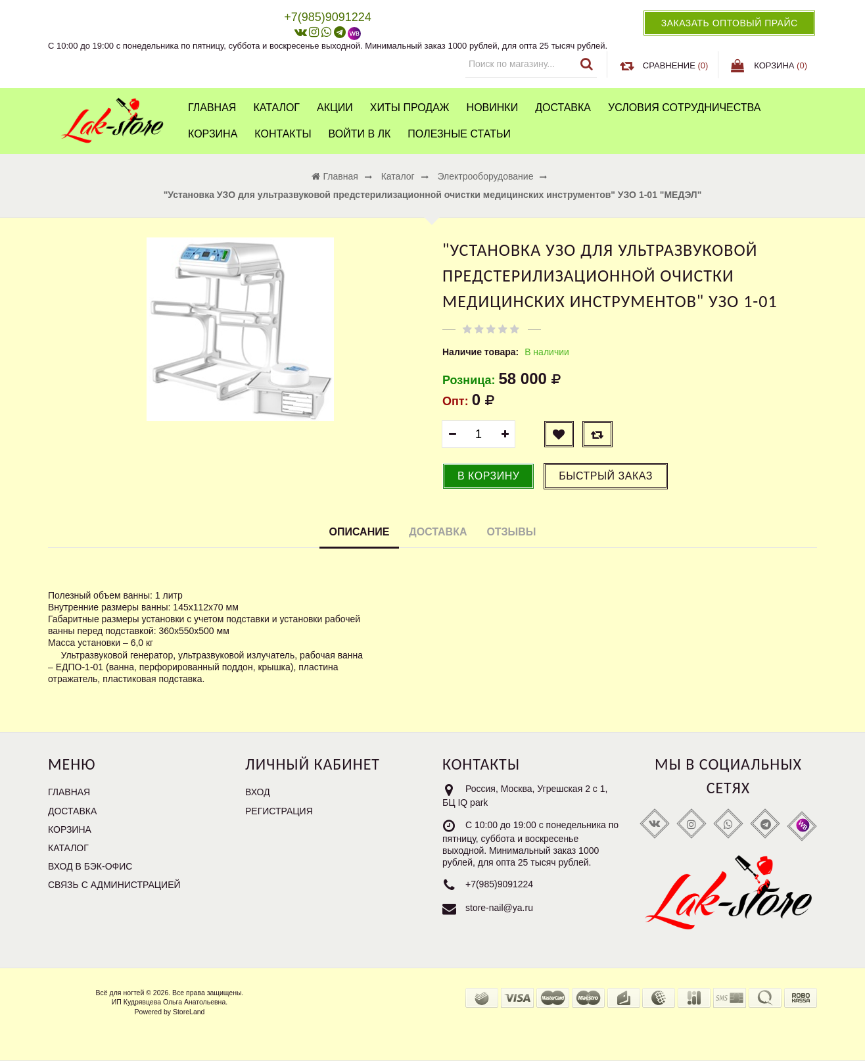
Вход (257, 792)
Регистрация (279, 811)
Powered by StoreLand (170, 1012)
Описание (359, 531)
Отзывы (511, 531)
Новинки (493, 107)
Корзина (212, 133)
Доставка (563, 107)
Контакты (282, 133)
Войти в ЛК (360, 133)
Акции (335, 107)
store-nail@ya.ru (499, 907)
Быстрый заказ (606, 475)
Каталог (276, 107)
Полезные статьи (459, 133)
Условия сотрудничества (684, 107)
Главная (212, 107)
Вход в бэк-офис (90, 866)
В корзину (488, 475)
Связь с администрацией (114, 884)
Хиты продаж (410, 107)
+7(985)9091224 (499, 884)
